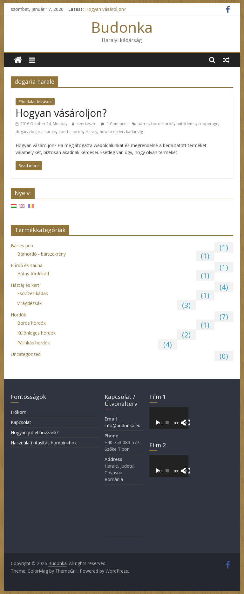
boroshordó (162, 123)
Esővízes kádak (32, 293)
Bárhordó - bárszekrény (41, 254)
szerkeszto (87, 123)
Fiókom (18, 412)
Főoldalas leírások (35, 101)
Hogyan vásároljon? (105, 9)
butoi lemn (186, 123)
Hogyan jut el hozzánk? (34, 432)
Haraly (91, 131)
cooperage (208, 123)
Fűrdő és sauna (27, 265)
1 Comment (114, 123)
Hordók (18, 315)
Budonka (122, 27)
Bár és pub (22, 246)
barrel (143, 123)
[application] (168, 418)
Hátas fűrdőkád (33, 274)
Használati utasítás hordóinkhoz (44, 443)
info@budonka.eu (122, 425)
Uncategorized (26, 354)
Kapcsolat (21, 422)
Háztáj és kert (25, 285)
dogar (21, 131)
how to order (112, 131)
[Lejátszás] (157, 423)
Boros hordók (31, 323)
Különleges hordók (36, 333)
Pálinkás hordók (33, 343)
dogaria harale (42, 131)
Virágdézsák (29, 303)
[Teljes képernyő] (187, 423)
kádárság (134, 131)
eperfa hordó (70, 131)
